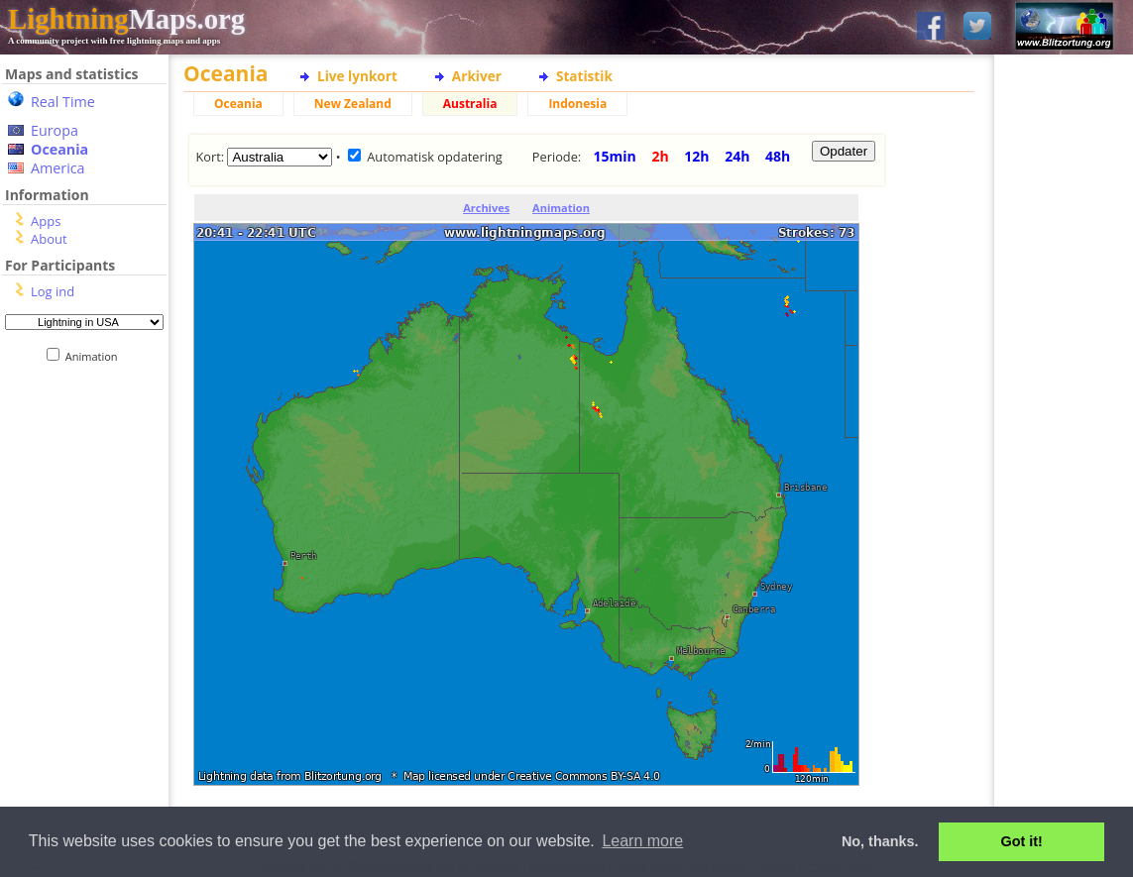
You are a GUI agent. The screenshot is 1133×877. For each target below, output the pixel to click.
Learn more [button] (642, 840)
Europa (54, 130)
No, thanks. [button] (880, 841)
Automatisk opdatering (435, 156)
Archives (486, 207)
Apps (45, 221)
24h (737, 156)
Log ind (52, 291)
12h (696, 156)
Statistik (584, 75)
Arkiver (477, 75)
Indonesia (577, 103)
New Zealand (353, 103)
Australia (470, 103)
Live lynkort (357, 75)
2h (659, 156)
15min (615, 156)
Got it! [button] (1022, 841)
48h (777, 156)
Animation (95, 356)
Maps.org (126, 19)
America (58, 168)
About (49, 239)
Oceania (59, 149)
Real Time (63, 101)
